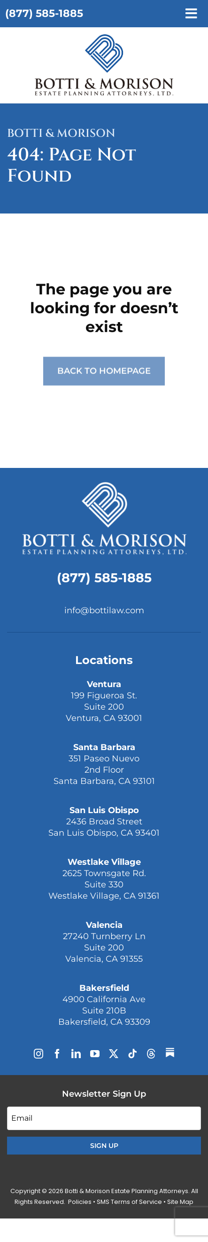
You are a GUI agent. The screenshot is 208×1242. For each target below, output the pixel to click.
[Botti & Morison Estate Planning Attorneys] (104, 485)
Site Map (180, 1201)
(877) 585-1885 (44, 13)
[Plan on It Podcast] (104, 37)
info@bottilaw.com (104, 610)
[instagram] (38, 1054)
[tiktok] (132, 1054)
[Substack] (170, 1052)
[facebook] (57, 1054)
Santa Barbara (104, 747)
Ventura (104, 684)
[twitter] (114, 1054)
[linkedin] (76, 1054)
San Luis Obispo (104, 810)
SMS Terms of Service (129, 1201)
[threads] (151, 1054)
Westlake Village (104, 862)
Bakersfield (104, 988)
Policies (80, 1201)
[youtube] (95, 1054)
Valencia (104, 925)
